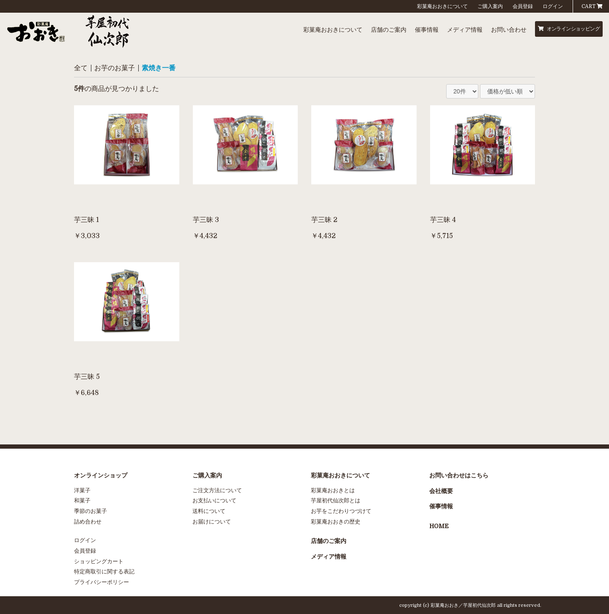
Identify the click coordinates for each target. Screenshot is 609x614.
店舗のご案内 (388, 29)
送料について (208, 511)
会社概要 (441, 491)
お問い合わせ (509, 29)
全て (81, 68)
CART (592, 6)
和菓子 (82, 500)
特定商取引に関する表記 (104, 571)
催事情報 (427, 29)
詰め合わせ (88, 521)
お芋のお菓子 (114, 68)
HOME (439, 526)
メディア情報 (465, 29)
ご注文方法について (217, 490)
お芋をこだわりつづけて (341, 511)
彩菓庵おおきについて (442, 6)
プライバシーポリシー (101, 582)
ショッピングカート (98, 561)
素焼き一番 (159, 68)
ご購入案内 (490, 6)
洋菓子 (82, 490)
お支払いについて (214, 500)
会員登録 (523, 6)
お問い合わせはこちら (458, 475)
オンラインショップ (100, 475)
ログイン (553, 6)
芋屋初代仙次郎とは (335, 500)
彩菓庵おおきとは (333, 490)
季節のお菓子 (90, 511)
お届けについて (211, 521)
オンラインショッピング (569, 29)
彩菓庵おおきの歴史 (335, 521)
